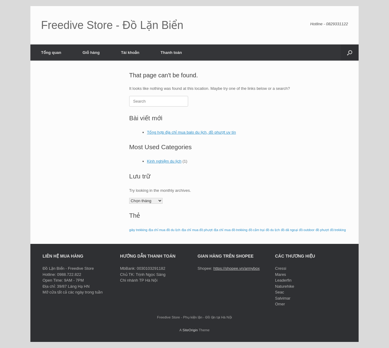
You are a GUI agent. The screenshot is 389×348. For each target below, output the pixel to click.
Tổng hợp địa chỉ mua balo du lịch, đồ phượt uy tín (191, 132)
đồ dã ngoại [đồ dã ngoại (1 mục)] (289, 230)
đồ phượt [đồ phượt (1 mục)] (322, 230)
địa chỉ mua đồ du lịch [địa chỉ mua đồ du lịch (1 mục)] (164, 230)
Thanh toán (171, 52)
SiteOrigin (190, 330)
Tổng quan (51, 52)
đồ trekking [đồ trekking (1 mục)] (338, 230)
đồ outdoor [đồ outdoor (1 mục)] (307, 230)
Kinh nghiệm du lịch (164, 161)
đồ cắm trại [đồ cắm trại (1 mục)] (257, 230)
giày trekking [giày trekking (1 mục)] (138, 230)
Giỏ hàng (91, 52)
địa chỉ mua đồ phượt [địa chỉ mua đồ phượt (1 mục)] (196, 230)
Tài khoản (130, 52)
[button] (350, 52)
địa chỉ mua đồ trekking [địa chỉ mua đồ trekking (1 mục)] (230, 230)
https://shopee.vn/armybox (236, 268)
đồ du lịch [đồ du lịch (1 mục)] (273, 230)
